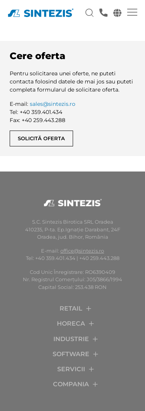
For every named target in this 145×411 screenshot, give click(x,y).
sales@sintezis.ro (52, 103)
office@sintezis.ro (82, 251)
